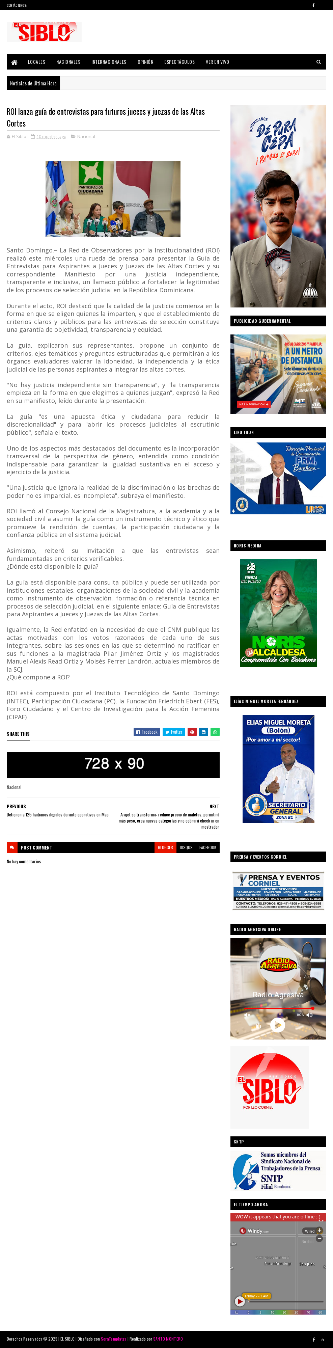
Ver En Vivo (217, 61)
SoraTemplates (114, 1339)
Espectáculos (179, 61)
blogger (165, 847)
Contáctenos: (17, 5)
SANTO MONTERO (168, 1339)
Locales (37, 61)
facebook (207, 847)
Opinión (146, 61)
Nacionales (68, 61)
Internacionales (109, 61)
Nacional (86, 136)
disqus (186, 847)
